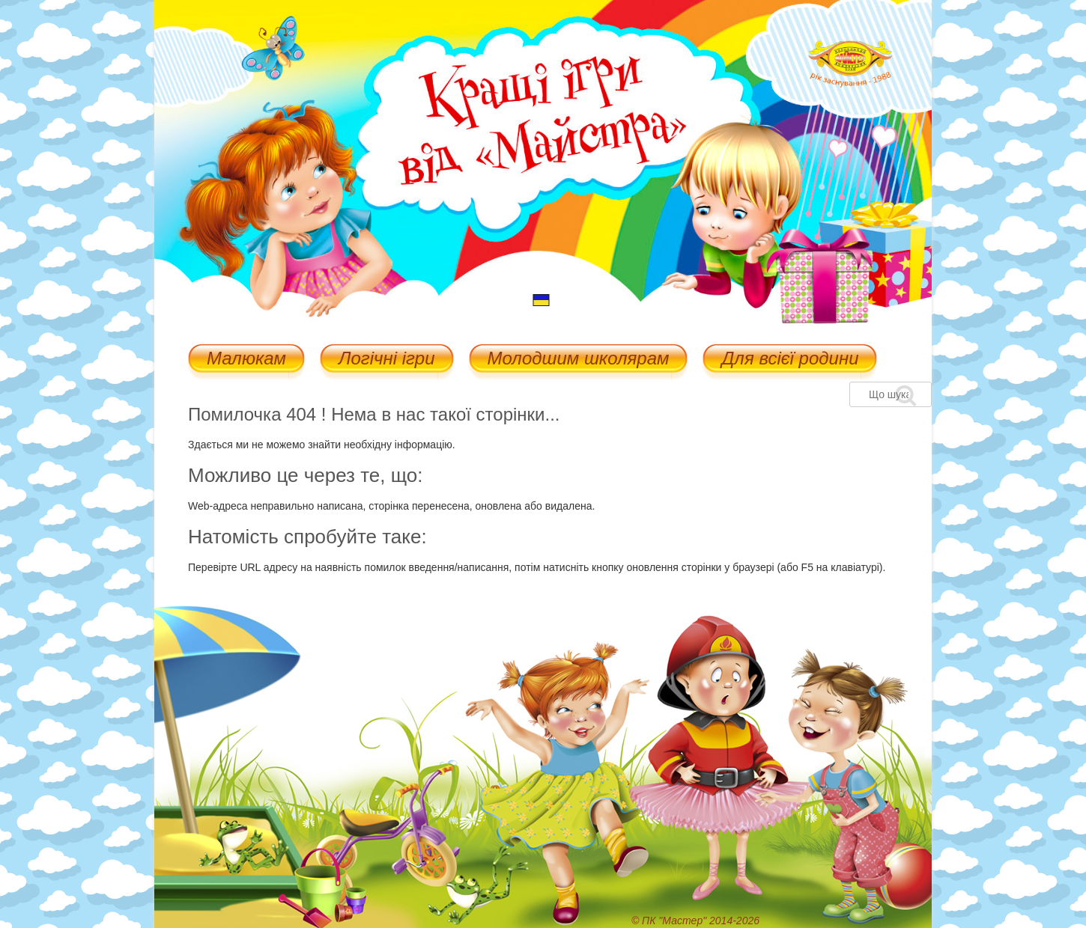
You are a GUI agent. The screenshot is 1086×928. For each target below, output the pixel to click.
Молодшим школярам (579, 359)
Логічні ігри (386, 359)
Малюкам (246, 359)
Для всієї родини (789, 359)
